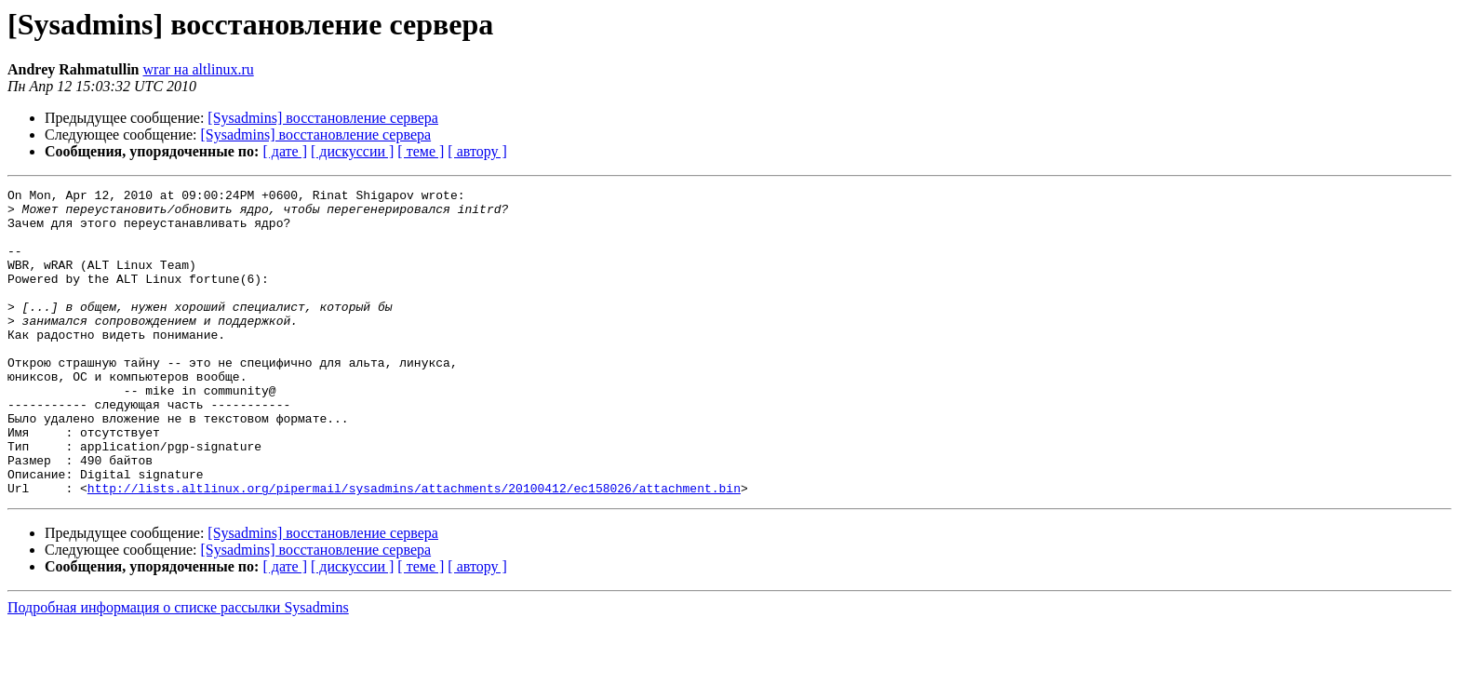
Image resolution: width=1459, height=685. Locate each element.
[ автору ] (477, 151)
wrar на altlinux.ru (198, 69)
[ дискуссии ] (352, 151)
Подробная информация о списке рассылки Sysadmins (178, 669)
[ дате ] (284, 151)
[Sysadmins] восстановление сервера (322, 118)
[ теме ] (420, 151)
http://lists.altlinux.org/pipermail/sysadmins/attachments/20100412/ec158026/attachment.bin (414, 549)
